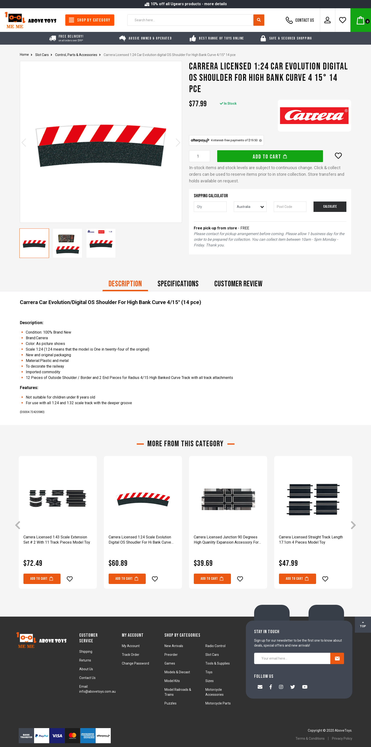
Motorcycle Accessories (214, 692)
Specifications (178, 284)
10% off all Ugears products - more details (185, 4)
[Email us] (260, 687)
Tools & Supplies (217, 663)
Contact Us (299, 20)
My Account (131, 646)
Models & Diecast (177, 672)
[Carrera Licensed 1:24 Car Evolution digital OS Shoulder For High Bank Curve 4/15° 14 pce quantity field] (199, 156)
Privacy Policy (342, 738)
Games (169, 663)
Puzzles (170, 703)
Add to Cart (270, 156)
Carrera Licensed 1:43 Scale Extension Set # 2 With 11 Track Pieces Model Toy (56, 540)
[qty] (210, 207)
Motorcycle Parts (218, 703)
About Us (86, 669)
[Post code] (290, 207)
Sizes (209, 681)
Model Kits (172, 681)
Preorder (171, 655)
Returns (85, 660)
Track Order (130, 655)
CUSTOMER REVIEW (238, 284)
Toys (208, 672)
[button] (338, 155)
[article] (57, 525)
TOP (363, 624)
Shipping (85, 651)
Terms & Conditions (310, 738)
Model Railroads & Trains (177, 692)
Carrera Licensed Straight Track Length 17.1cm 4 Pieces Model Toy (311, 540)
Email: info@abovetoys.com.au (97, 689)
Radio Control (215, 646)
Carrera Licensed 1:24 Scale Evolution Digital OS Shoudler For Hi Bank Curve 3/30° (140, 540)
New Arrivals (173, 646)
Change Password (135, 663)
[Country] (250, 207)
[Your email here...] (292, 658)
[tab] (125, 284)
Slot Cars (212, 655)
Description (125, 284)
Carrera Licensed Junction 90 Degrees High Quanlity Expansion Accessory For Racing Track (226, 540)
